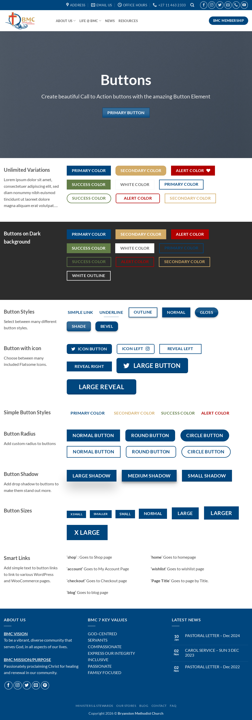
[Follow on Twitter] (220, 5)
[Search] (192, 5)
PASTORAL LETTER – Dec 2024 (212, 635)
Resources (128, 21)
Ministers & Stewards (94, 706)
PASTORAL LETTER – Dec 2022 (212, 666)
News (110, 21)
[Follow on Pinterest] (45, 685)
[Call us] (236, 5)
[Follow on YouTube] (244, 5)
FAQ (173, 706)
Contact (159, 706)
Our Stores (126, 706)
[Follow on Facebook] (203, 5)
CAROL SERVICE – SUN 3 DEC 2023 (212, 652)
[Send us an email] (228, 5)
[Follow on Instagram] (211, 5)
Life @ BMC (90, 20)
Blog (143, 706)
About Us (66, 20)
